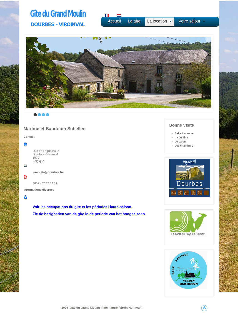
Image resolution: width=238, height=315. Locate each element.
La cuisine (181, 137)
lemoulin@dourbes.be (48, 172)
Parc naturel (110, 307)
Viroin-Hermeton (131, 307)
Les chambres (184, 145)
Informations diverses (39, 189)
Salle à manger (184, 133)
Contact (29, 136)
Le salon (180, 141)
